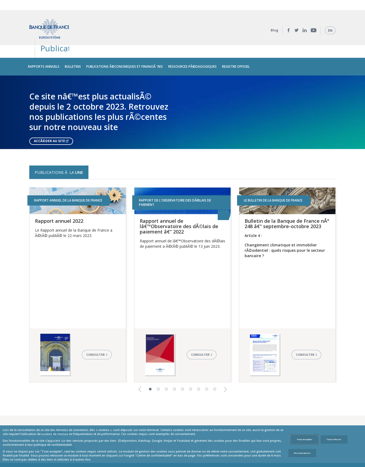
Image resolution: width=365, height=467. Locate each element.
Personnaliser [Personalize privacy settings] (302, 453)
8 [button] (206, 366)
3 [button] (166, 366)
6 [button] (190, 366)
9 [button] (214, 366)
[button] (139, 366)
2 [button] (158, 366)
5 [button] (182, 366)
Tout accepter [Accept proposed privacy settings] (304, 439)
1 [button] (150, 366)
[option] (182, 89)
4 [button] (174, 366)
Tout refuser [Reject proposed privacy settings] (334, 439)
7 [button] (198, 366)
